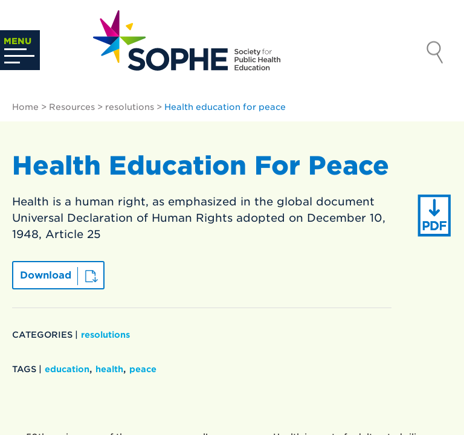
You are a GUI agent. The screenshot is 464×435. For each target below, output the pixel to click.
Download (45, 275)
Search (435, 54)
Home (25, 107)
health (109, 369)
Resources (72, 107)
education (67, 369)
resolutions (129, 107)
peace (142, 369)
